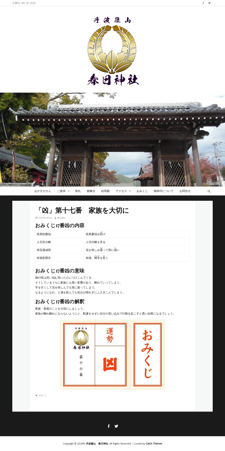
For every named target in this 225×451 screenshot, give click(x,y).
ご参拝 (61, 191)
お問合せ (185, 191)
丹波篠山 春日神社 (97, 443)
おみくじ (142, 191)
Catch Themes (154, 443)
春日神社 (61, 217)
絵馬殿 (105, 191)
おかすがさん (42, 191)
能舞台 (91, 191)
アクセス (121, 191)
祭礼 (78, 191)
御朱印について (163, 191)
